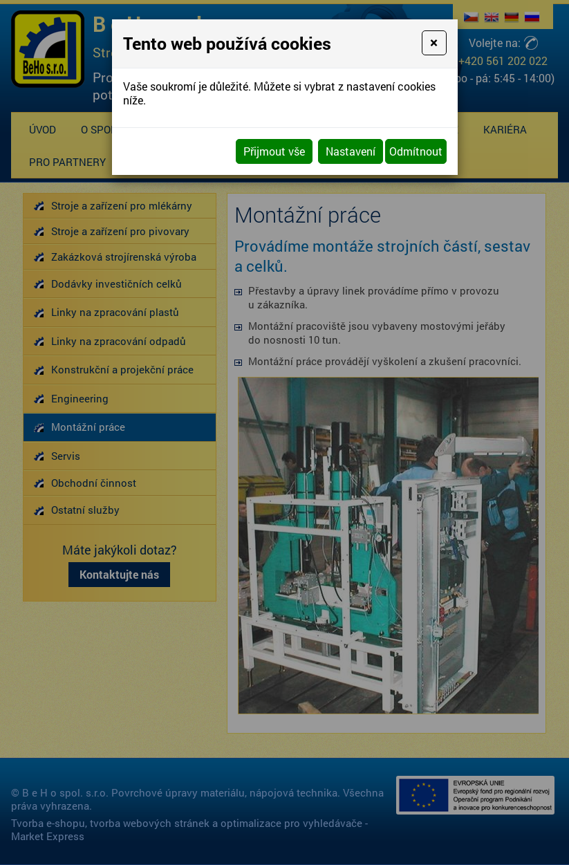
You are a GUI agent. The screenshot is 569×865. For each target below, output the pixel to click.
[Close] (434, 42)
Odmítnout (415, 151)
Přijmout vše (274, 151)
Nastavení (350, 151)
